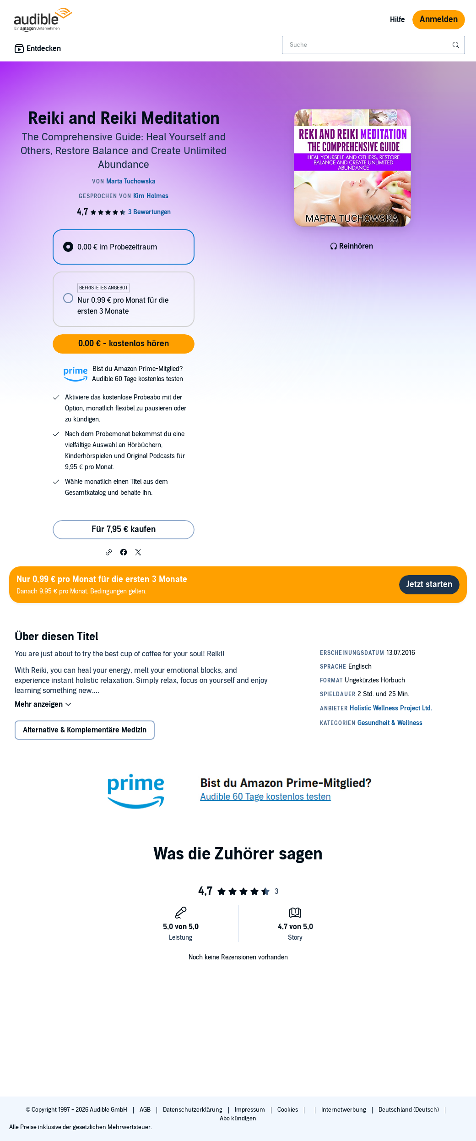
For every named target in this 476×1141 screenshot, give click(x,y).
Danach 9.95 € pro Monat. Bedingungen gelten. (101, 584)
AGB (146, 1109)
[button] (109, 551)
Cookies (288, 1109)
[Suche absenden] (457, 45)
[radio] (123, 247)
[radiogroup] (123, 278)
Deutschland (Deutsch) (409, 1109)
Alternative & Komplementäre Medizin (84, 730)
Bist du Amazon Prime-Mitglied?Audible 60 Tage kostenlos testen (137, 374)
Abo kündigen (238, 1118)
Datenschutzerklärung (193, 1109)
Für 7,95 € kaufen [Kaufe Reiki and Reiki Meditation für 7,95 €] (124, 529)
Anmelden (439, 19)
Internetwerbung (344, 1109)
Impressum (250, 1109)
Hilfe (397, 19)
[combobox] (373, 45)
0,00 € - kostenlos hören (123, 344)
